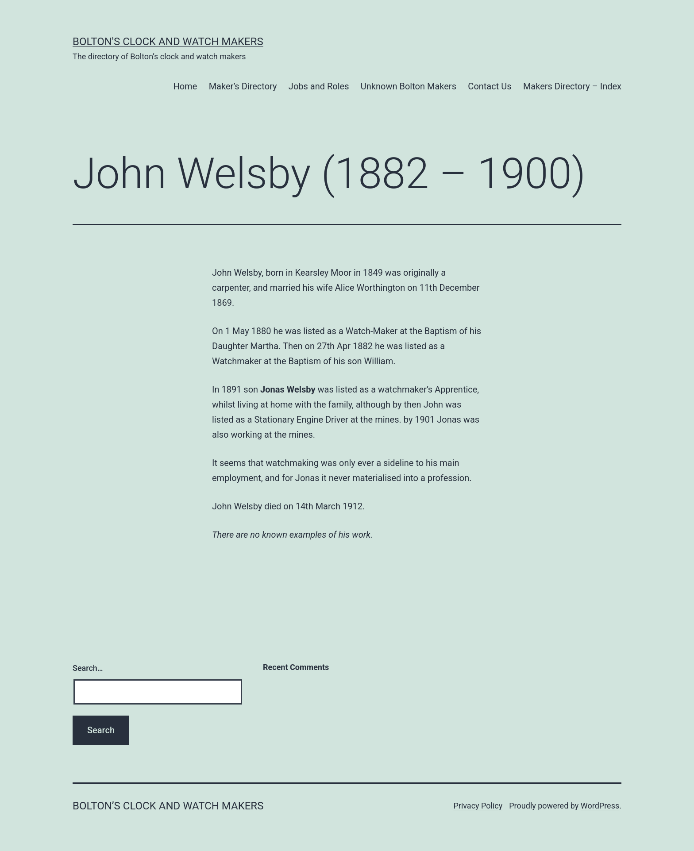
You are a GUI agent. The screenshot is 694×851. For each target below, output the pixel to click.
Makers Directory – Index (572, 86)
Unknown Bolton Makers (408, 86)
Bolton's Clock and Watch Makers (168, 41)
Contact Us (489, 86)
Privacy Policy (477, 805)
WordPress (600, 805)
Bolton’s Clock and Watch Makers (168, 806)
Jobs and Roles (319, 86)
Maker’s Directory (243, 86)
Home (185, 86)
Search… (88, 668)
